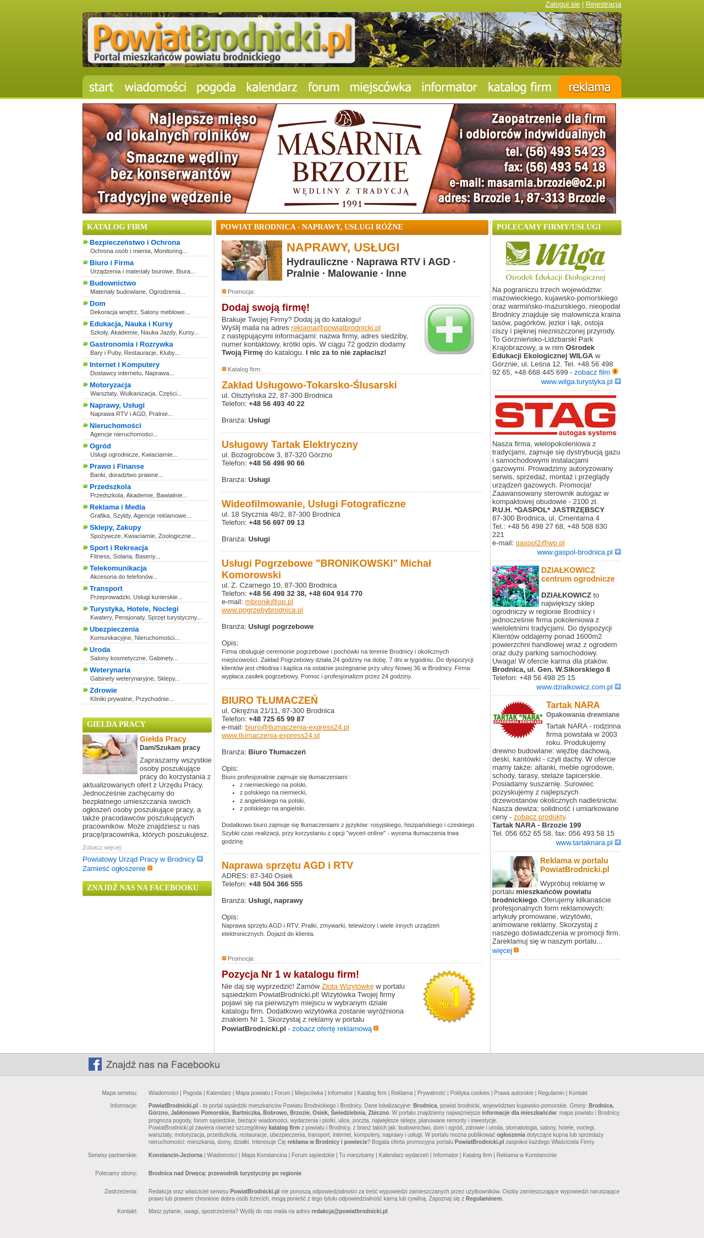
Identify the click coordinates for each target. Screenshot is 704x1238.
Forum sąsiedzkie (313, 1155)
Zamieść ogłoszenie (117, 868)
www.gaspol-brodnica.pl (579, 552)
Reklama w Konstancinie (527, 1155)
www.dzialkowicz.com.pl (578, 687)
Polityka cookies (470, 1093)
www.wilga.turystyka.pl (581, 381)
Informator (340, 1093)
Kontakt (578, 1093)
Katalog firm (372, 1093)
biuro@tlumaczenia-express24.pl (297, 727)
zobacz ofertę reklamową (336, 1029)
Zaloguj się (562, 4)
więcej (505, 950)
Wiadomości (163, 1093)
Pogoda (192, 1093)
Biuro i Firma (112, 263)
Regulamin (551, 1093)
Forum (282, 1093)
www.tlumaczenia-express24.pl (271, 735)
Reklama (402, 1093)
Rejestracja (604, 4)
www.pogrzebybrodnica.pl (262, 610)
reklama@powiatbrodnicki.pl (336, 328)
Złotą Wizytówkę (348, 986)
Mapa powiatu (252, 1093)
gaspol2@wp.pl (540, 543)
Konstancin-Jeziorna (175, 1155)
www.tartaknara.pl (588, 843)
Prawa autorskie (514, 1093)
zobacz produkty (539, 817)
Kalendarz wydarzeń (404, 1155)
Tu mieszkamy (356, 1155)
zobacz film (596, 372)
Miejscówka (309, 1093)
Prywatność (431, 1093)
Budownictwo (113, 283)
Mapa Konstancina (264, 1155)
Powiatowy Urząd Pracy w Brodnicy (142, 859)
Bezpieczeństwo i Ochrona (135, 242)
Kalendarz (218, 1093)
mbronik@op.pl (269, 602)
